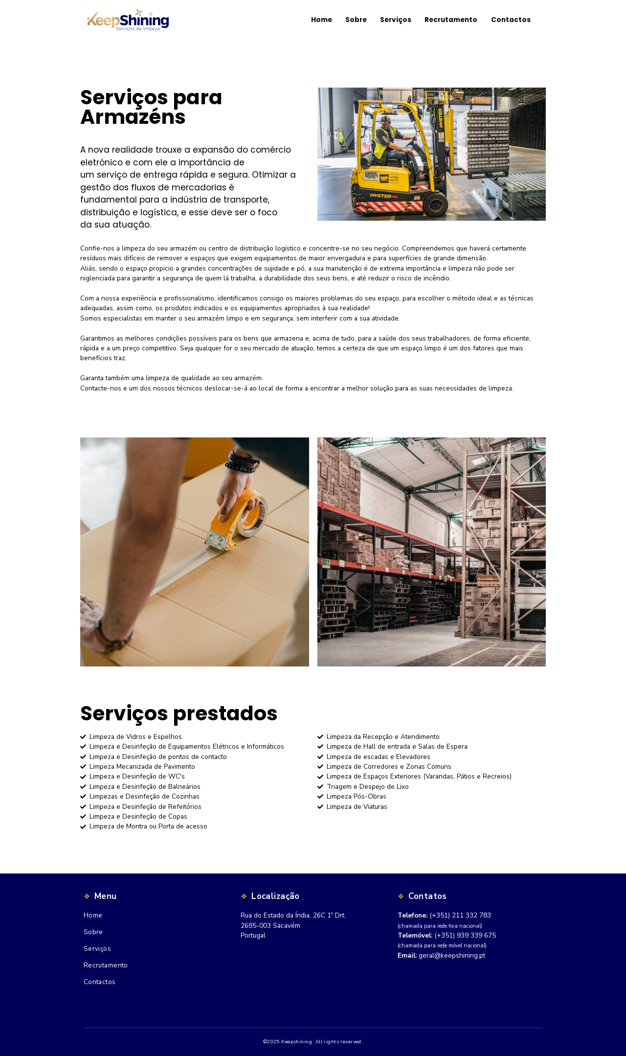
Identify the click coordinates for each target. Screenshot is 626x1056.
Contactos (100, 982)
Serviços (97, 948)
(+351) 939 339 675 (465, 935)
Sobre (93, 932)
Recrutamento (106, 965)
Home (93, 915)
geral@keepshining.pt (452, 955)
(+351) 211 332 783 (460, 915)
